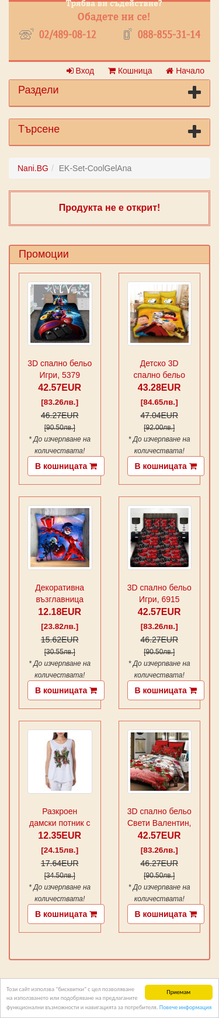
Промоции (44, 254)
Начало (185, 70)
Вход (81, 70)
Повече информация (185, 1007)
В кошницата (66, 466)
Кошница (130, 70)
